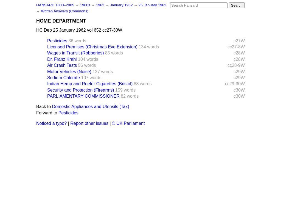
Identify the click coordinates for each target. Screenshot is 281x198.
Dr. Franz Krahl (62, 59)
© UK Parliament (128, 123)
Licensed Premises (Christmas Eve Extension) (92, 47)
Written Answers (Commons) (64, 11)
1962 (100, 5)
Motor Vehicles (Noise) (69, 71)
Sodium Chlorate (63, 77)
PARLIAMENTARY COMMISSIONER (83, 96)
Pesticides (57, 40)
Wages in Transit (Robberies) (75, 53)
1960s (85, 5)
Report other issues (89, 123)
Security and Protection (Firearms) (80, 90)
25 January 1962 (152, 5)
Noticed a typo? (51, 123)
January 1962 (122, 5)
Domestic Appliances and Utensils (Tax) (90, 106)
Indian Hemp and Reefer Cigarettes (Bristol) (90, 83)
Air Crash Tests (62, 65)
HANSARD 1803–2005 (55, 5)
